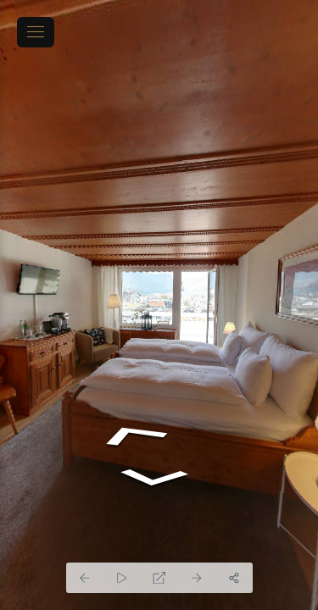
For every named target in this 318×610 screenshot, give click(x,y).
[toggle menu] (35, 32)
